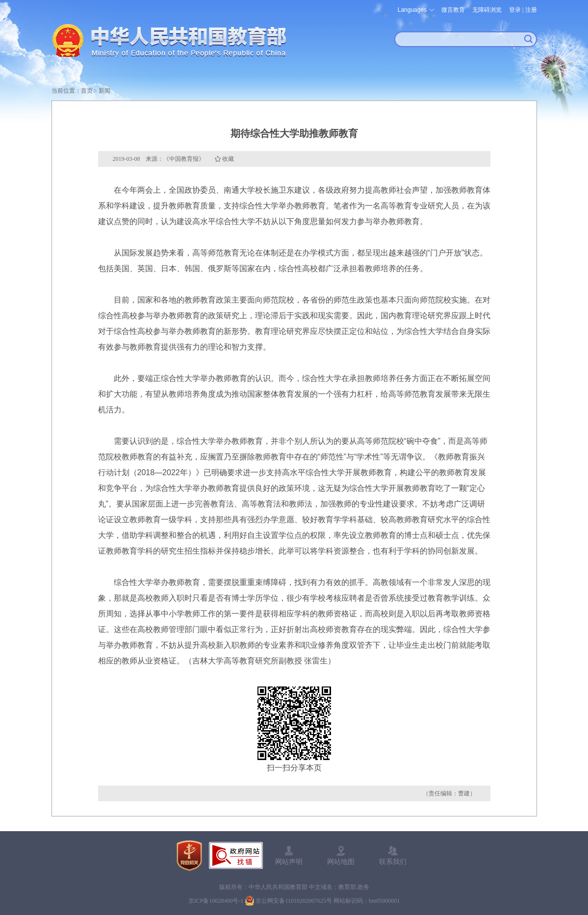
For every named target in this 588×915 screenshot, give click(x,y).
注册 (531, 9)
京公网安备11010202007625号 (294, 900)
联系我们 (393, 861)
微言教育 (453, 9)
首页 (87, 90)
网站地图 (341, 861)
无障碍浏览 (487, 9)
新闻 (104, 90)
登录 (515, 9)
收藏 (228, 158)
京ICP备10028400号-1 (216, 900)
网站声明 (289, 861)
